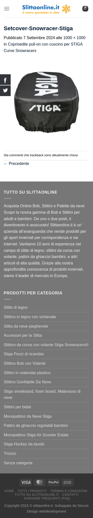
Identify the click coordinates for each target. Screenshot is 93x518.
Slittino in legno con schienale (30, 317)
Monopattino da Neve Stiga (28, 416)
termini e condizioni (69, 491)
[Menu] (7, 8)
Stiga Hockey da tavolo (24, 444)
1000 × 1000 (74, 38)
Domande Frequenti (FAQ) (47, 498)
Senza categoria (18, 463)
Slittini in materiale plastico (27, 373)
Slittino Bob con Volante (25, 363)
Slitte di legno (16, 307)
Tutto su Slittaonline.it (37, 494)
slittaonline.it (43, 506)
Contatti (70, 494)
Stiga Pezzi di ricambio (24, 354)
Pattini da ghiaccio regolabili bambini (36, 425)
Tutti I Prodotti (32, 491)
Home (9, 491)
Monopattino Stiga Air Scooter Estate (36, 435)
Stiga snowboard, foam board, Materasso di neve (42, 394)
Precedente (16, 163)
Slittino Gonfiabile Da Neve (27, 382)
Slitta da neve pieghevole (26, 326)
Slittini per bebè (17, 407)
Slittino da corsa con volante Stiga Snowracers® (46, 345)
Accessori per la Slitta (23, 335)
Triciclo (10, 453)
